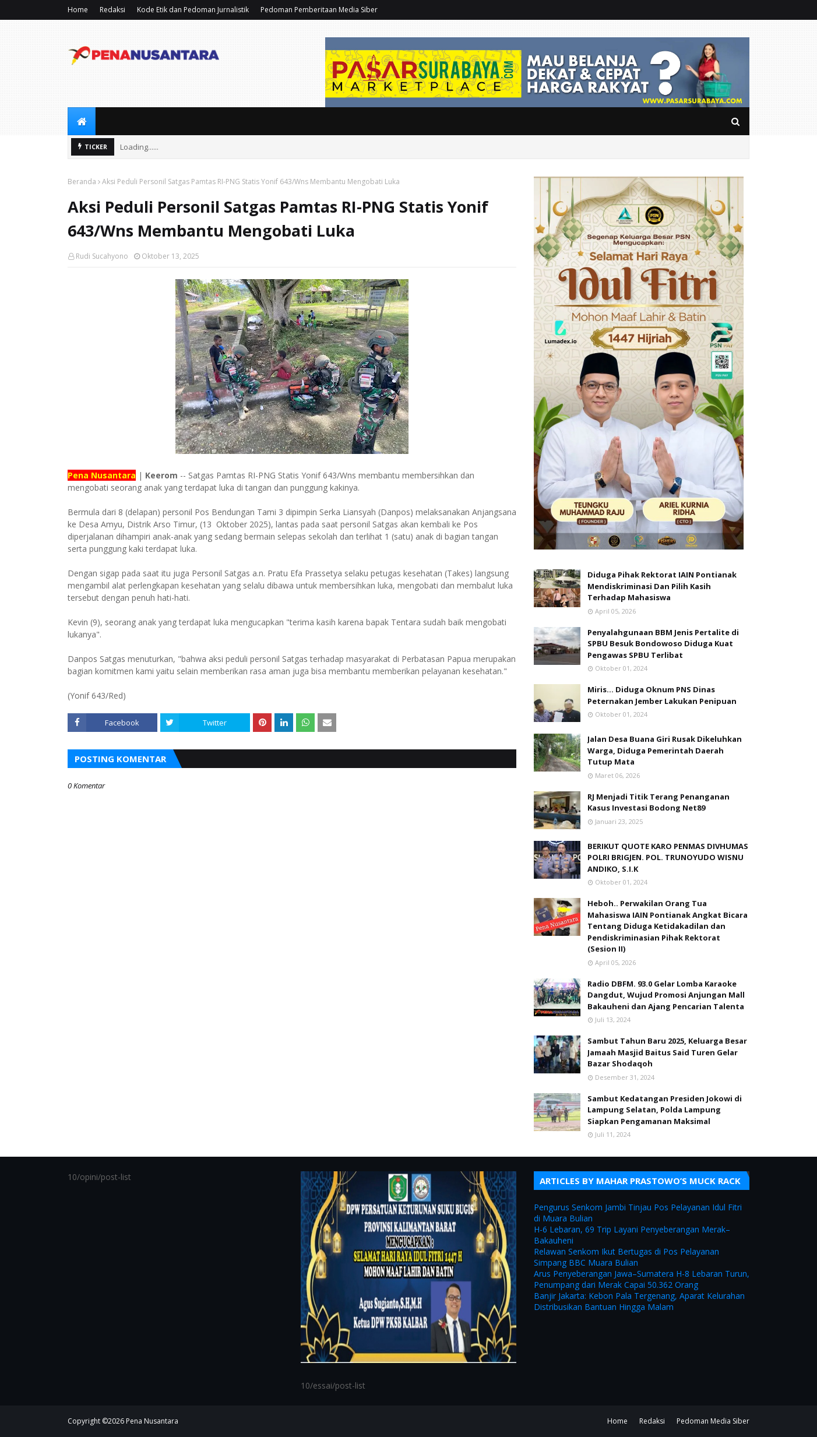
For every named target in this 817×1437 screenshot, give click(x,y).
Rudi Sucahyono (102, 256)
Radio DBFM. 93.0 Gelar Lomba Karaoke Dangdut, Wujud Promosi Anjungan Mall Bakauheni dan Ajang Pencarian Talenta (666, 995)
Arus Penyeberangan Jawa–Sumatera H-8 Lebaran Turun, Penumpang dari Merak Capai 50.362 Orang (641, 1279)
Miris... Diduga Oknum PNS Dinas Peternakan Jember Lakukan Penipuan (662, 695)
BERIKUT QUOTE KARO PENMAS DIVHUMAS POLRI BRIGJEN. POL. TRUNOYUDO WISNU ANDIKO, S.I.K (667, 857)
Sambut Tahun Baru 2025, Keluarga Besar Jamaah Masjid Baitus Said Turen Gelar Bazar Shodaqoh (667, 1052)
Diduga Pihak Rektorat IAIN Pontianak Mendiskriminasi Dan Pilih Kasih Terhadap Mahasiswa (662, 586)
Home (78, 10)
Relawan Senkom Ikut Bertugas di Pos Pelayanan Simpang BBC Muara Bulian (626, 1257)
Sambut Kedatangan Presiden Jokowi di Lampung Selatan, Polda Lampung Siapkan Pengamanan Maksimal (664, 1109)
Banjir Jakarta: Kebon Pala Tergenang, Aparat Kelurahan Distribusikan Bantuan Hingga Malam (639, 1301)
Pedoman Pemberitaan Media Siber (319, 10)
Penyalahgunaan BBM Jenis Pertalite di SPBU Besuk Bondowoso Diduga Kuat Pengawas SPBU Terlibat (663, 643)
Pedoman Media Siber (713, 1421)
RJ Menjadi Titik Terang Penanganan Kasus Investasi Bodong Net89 (658, 802)
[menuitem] (82, 121)
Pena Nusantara (152, 1421)
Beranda (82, 181)
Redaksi (112, 10)
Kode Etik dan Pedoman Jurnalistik (193, 10)
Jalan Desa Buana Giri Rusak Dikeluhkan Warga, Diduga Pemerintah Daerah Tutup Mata (664, 750)
